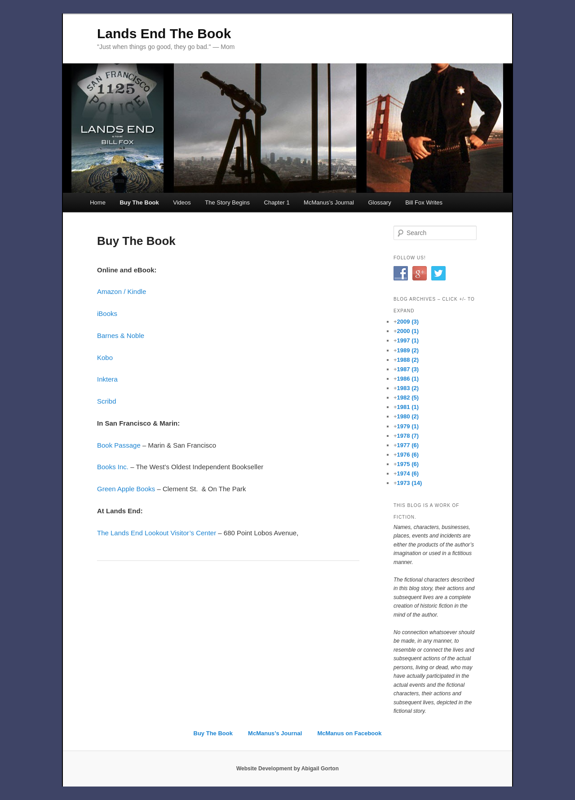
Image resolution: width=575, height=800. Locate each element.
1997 (408, 340)
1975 (408, 464)
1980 (408, 416)
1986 (408, 378)
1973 (409, 483)
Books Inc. (113, 467)
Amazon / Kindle (121, 291)
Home (98, 202)
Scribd (106, 401)
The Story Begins (227, 202)
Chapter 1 (277, 202)
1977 (408, 445)
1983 (408, 388)
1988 (408, 359)
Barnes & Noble (120, 335)
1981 (408, 407)
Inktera (107, 379)
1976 (408, 454)
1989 (408, 350)
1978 (408, 435)
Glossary (379, 202)
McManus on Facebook (349, 733)
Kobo (105, 357)
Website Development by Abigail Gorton (287, 768)
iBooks (107, 313)
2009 (408, 321)
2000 (408, 331)
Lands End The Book (164, 33)
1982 (408, 397)
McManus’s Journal (329, 202)
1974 (408, 473)
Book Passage (119, 445)
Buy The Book (139, 202)
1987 (408, 369)
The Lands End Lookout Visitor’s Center (156, 533)
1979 (408, 426)
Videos (182, 202)
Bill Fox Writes (423, 202)
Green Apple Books (126, 489)
